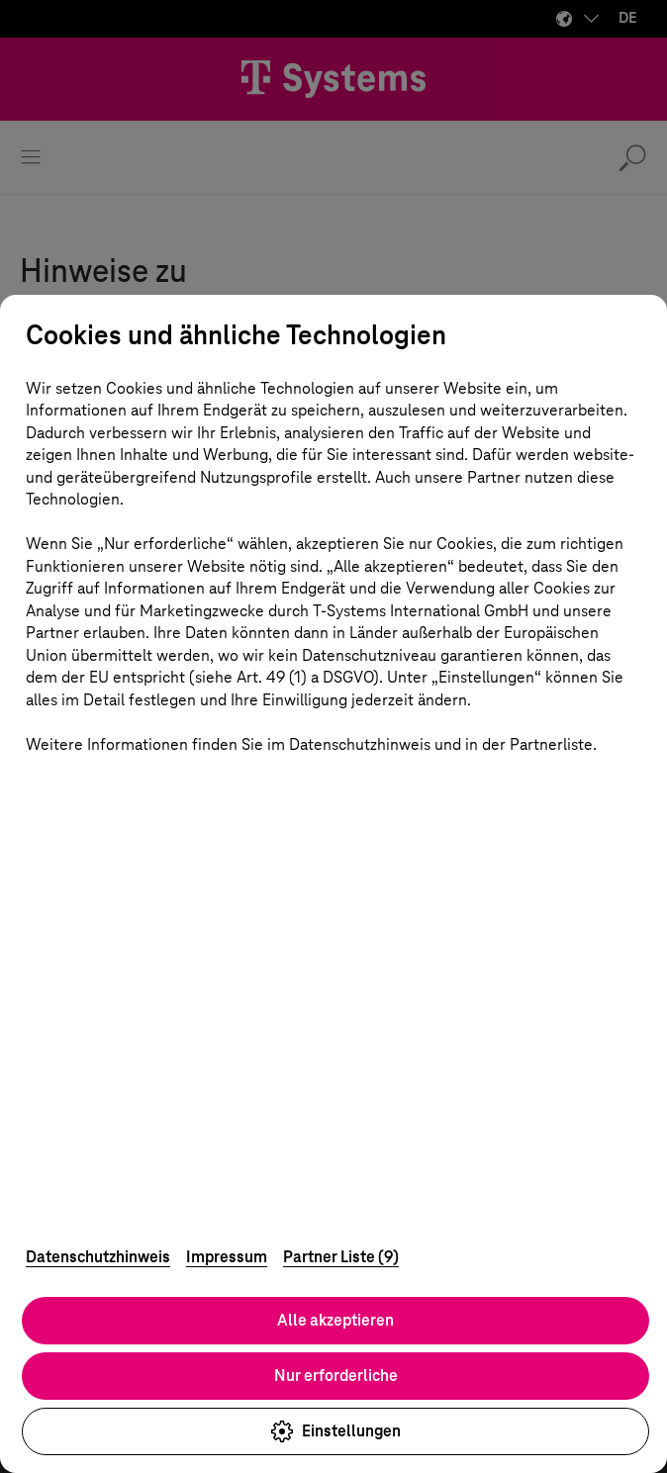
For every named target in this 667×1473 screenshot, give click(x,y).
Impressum (226, 1256)
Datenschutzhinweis (98, 1256)
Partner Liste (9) (341, 1256)
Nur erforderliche (336, 1375)
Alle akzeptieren (335, 1320)
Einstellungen (335, 1431)
